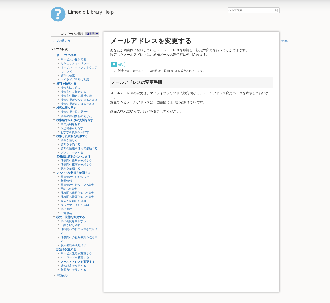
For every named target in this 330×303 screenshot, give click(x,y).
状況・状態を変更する (70, 217)
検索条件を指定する (73, 91)
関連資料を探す (70, 124)
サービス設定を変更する (76, 253)
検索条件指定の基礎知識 (76, 95)
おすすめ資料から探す (75, 132)
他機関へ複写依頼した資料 (78, 196)
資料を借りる (69, 140)
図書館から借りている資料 (78, 184)
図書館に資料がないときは (73, 156)
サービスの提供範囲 (73, 59)
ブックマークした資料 (75, 205)
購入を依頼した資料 (73, 201)
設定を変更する (66, 249)
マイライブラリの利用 (75, 79)
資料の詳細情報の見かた (76, 116)
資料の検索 (68, 75)
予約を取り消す (70, 225)
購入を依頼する (70, 168)
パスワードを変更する (75, 257)
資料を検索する (66, 83)
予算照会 (66, 213)
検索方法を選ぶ (70, 87)
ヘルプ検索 (277, 10)
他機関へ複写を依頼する (76, 164)
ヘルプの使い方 (60, 40)
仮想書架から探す (72, 128)
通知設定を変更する (73, 265)
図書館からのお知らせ (75, 176)
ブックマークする (72, 152)
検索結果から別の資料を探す (74, 120)
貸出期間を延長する (73, 221)
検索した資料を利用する (72, 136)
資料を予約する (70, 144)
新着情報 (66, 180)
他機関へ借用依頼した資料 (78, 192)
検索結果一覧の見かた (75, 112)
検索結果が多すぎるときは (78, 103)
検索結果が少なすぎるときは (79, 99)
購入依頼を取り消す (73, 245)
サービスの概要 (66, 55)
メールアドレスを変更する (78, 261)
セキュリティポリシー (75, 63)
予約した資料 (69, 188)
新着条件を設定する (73, 269)
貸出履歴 (66, 209)
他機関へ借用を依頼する (76, 160)
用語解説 (62, 276)
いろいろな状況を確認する (73, 172)
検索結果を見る (66, 107)
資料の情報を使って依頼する (79, 148)
